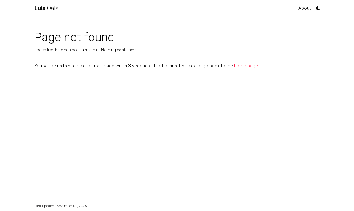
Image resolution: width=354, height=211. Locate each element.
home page (246, 66)
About (304, 8)
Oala (46, 8)
